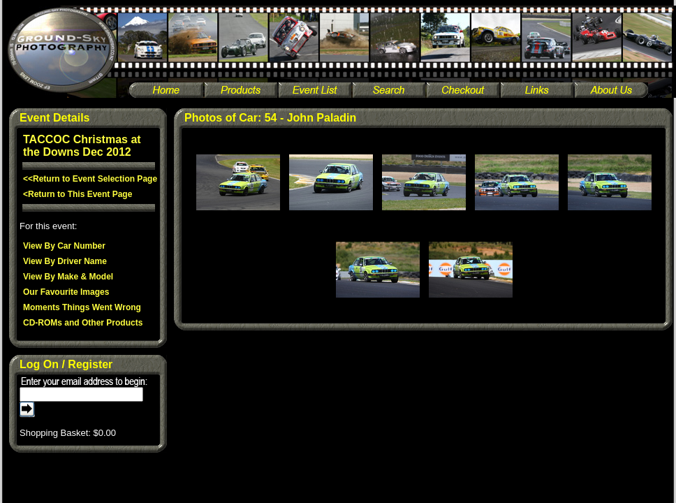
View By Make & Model (68, 277)
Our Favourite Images (66, 292)
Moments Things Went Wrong (82, 307)
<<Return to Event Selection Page (90, 179)
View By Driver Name (65, 261)
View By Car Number (64, 246)
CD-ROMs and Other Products (82, 323)
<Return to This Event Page (77, 194)
